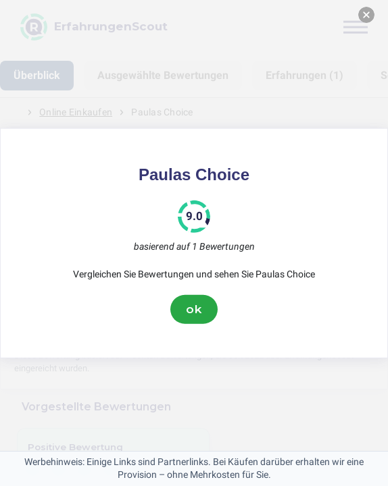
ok (194, 309)
